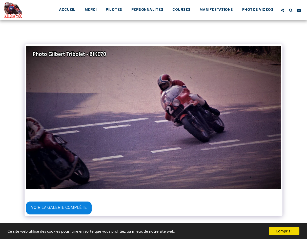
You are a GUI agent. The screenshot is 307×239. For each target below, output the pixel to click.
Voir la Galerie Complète (59, 207)
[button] (282, 10)
